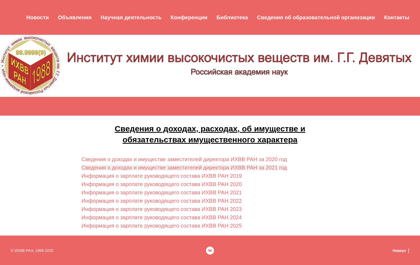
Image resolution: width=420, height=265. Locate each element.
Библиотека (232, 17)
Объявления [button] (75, 17)
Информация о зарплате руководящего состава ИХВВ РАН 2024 (161, 217)
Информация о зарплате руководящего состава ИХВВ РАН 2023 (161, 209)
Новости (37, 17)
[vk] (210, 251)
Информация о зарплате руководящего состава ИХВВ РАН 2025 (161, 226)
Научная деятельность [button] (131, 17)
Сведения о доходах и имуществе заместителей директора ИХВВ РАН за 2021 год (184, 168)
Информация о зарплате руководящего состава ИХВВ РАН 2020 (161, 184)
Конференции (189, 17)
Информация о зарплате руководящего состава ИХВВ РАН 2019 (161, 176)
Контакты (396, 17)
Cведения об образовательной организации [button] (316, 17)
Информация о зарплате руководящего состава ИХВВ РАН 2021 (161, 192)
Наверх (401, 250)
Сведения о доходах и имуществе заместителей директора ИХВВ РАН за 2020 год (184, 159)
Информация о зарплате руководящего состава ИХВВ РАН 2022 (161, 201)
